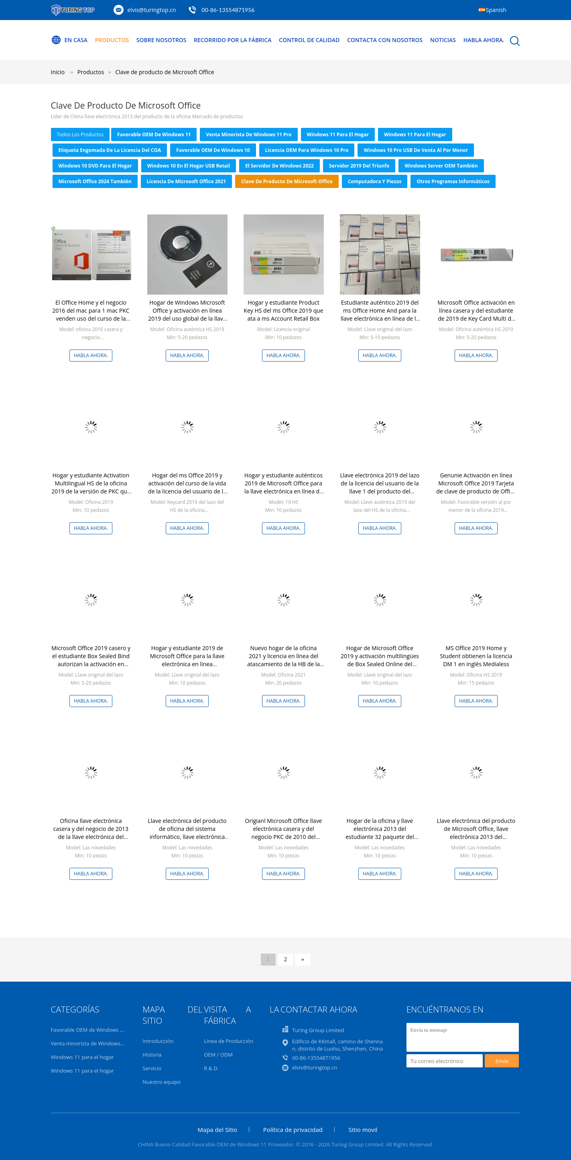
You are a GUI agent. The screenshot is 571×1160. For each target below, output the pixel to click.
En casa (69, 40)
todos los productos (80, 134)
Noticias (443, 40)
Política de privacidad (293, 1129)
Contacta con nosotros (385, 40)
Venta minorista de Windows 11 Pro (248, 134)
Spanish (496, 10)
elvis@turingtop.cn (152, 10)
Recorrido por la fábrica (233, 40)
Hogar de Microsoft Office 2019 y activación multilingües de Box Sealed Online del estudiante (380, 660)
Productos (112, 40)
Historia (151, 1054)
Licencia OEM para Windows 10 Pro (307, 150)
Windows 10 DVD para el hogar (95, 165)
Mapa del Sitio (217, 1129)
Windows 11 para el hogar (338, 134)
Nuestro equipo (161, 1081)
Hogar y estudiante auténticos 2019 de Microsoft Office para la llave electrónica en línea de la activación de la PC (283, 487)
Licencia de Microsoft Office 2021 (186, 181)
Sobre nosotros (161, 40)
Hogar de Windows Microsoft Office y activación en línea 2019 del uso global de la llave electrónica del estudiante (187, 314)
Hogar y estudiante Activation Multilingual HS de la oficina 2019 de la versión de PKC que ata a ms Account (90, 487)
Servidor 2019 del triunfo (359, 165)
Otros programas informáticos (453, 181)
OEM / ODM (218, 1054)
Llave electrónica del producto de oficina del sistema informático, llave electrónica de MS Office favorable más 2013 (187, 837)
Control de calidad (309, 40)
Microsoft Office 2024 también (95, 181)
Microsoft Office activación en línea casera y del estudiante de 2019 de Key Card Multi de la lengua (476, 314)
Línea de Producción (228, 1041)
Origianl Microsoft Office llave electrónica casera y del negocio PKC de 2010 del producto (283, 833)
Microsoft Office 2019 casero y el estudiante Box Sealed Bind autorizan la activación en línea (90, 660)
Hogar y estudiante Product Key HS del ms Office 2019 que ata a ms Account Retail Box (283, 310)
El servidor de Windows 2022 (279, 165)
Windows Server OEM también (441, 165)
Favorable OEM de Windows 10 (213, 150)
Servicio (151, 1068)
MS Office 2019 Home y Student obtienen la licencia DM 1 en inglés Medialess (476, 656)
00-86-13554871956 (227, 9)
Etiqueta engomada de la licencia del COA (110, 150)
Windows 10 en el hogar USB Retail (188, 165)
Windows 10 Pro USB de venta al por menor (416, 150)
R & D (210, 1068)
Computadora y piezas (375, 181)
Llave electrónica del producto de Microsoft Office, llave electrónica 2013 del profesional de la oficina (476, 833)
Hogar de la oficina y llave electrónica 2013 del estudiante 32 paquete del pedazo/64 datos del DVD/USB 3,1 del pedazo (379, 837)
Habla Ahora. (484, 40)
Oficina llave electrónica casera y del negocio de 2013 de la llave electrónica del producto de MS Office (90, 833)
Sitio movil (363, 1129)
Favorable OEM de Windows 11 (154, 134)
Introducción (157, 1041)
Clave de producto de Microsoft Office (164, 72)
